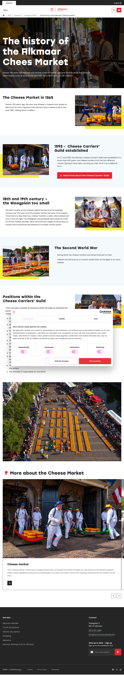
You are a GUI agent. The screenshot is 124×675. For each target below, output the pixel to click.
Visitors (9, 3)
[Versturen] (118, 652)
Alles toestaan (95, 361)
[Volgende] (119, 596)
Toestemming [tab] (28, 319)
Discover (17, 16)
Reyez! (19, 670)
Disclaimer (55, 670)
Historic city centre (11, 632)
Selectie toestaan (62, 361)
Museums (7, 640)
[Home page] (4, 16)
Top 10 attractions (11, 627)
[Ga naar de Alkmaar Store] (119, 10)
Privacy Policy (42, 670)
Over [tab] (96, 319)
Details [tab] (62, 319)
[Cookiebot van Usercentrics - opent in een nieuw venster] (101, 312)
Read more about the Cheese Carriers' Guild (86, 175)
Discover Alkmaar (11, 623)
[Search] (114, 10)
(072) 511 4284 (95, 630)
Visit (9, 16)
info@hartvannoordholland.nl (102, 635)
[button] (117, 3)
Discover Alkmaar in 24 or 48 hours (18, 645)
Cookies (30, 670)
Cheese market (30, 16)
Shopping (7, 636)
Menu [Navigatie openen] (5, 10)
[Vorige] (113, 596)
